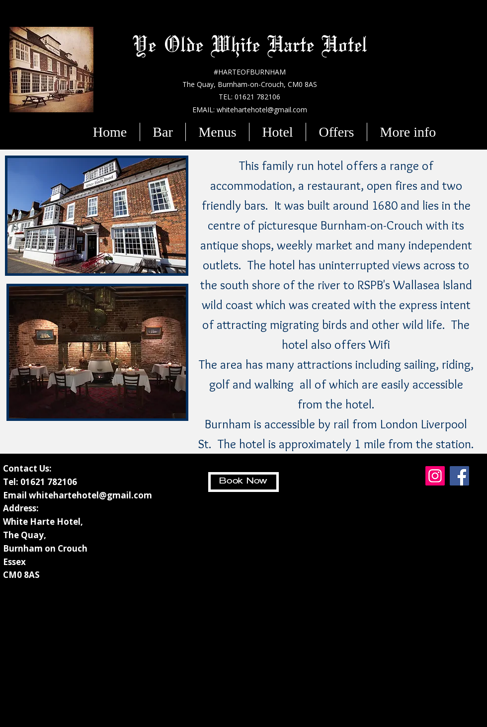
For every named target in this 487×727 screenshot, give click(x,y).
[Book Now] (243, 482)
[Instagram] (435, 475)
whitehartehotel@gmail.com (90, 495)
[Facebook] (459, 475)
